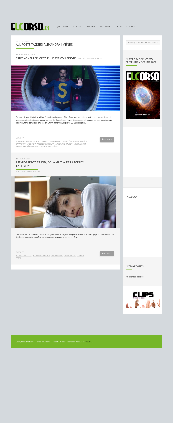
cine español (55, 141)
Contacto (131, 26)
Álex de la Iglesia (23, 256)
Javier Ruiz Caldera (64, 144)
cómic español (80, 141)
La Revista (90, 26)
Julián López (80, 144)
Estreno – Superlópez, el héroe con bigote (46, 58)
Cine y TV (19, 138)
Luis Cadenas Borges (92, 58)
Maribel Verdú (22, 146)
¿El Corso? (62, 26)
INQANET (89, 342)
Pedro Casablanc (38, 146)
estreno (46, 144)
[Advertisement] (86, 10)
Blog (119, 26)
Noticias (77, 26)
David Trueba (70, 256)
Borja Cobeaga (41, 141)
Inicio (18, 41)
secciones (105, 26)
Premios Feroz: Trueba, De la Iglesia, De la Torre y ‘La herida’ (50, 164)
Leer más (107, 139)
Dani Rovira (21, 144)
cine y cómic (67, 141)
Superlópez (52, 146)
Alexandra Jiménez (24, 141)
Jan (52, 144)
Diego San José (34, 144)
